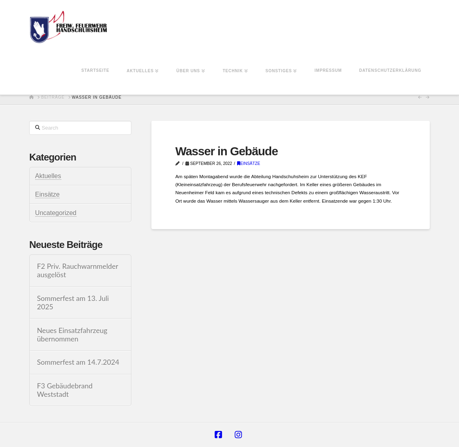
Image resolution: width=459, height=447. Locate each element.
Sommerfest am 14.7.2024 (78, 362)
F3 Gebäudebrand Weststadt (65, 390)
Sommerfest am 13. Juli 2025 (73, 302)
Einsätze (248, 163)
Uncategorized (55, 212)
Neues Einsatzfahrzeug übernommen (72, 334)
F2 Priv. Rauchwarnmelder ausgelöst (77, 270)
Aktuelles (48, 176)
